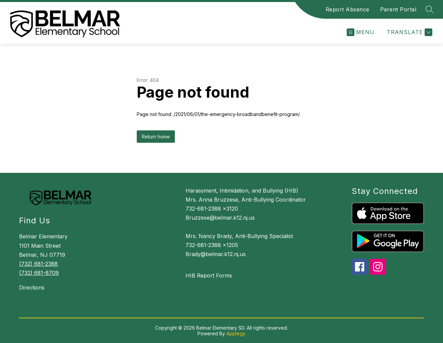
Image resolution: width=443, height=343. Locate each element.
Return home (156, 136)
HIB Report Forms (209, 275)
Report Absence (347, 9)
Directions (31, 287)
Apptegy (235, 333)
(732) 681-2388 (38, 263)
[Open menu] (360, 32)
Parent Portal (398, 9)
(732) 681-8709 (39, 272)
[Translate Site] (408, 32)
